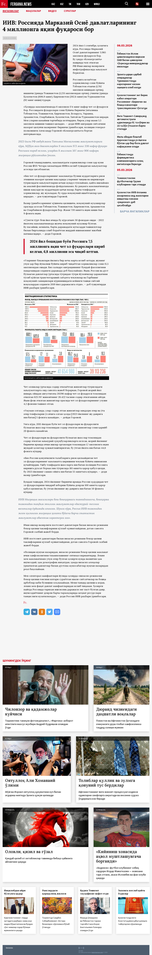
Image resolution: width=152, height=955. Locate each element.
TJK (70, 4)
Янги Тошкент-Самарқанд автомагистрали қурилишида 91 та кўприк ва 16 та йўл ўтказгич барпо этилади (133, 121)
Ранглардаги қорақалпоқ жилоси (55, 892)
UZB (87, 4)
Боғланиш (9, 947)
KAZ (53, 4)
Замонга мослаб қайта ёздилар (132, 892)
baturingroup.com (97, 952)
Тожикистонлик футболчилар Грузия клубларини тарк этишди (131, 179)
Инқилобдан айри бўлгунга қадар (15, 892)
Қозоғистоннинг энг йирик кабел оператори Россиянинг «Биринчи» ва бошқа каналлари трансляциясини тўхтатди (132, 101)
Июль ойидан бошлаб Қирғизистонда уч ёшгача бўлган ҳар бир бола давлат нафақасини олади (133, 139)
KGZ (62, 4)
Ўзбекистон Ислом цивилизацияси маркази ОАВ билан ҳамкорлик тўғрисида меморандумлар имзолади (132, 60)
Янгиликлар (12, 11)
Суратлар (75, 11)
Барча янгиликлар (134, 208)
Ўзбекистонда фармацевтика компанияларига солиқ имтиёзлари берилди (130, 157)
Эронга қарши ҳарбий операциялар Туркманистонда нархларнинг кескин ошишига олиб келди (129, 80)
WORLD (98, 4)
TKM (79, 4)
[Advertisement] (76, 639)
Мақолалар (36, 11)
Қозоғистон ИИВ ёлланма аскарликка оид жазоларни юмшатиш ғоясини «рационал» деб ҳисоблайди (132, 196)
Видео (57, 11)
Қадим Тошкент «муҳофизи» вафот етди (95, 892)
